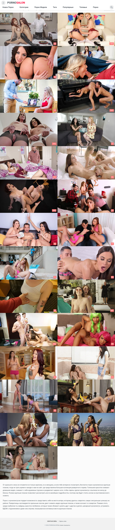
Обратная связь (52, 521)
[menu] (3, 3)
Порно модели (40, 7)
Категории (24, 7)
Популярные (68, 7)
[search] (111, 7)
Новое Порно (8, 7)
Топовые (83, 7)
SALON (16, 3)
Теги (55, 7)
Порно (95, 7)
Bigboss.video (62, 521)
